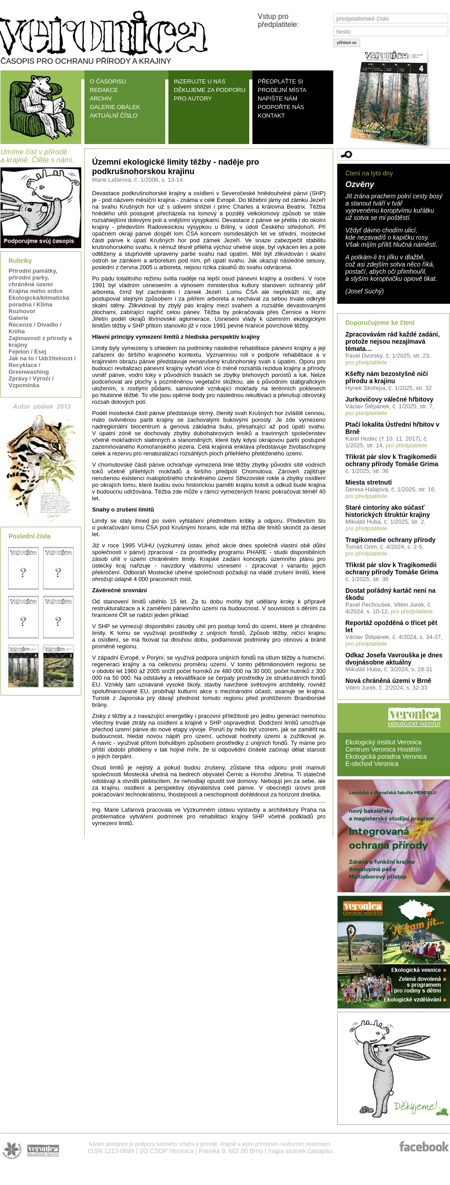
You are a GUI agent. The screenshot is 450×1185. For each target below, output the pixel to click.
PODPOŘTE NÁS (281, 107)
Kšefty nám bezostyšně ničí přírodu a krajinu (386, 377)
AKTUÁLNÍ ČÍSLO (113, 115)
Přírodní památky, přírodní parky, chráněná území (33, 277)
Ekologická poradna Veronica (386, 756)
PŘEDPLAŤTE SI (280, 81)
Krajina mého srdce (36, 291)
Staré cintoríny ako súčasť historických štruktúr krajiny (387, 511)
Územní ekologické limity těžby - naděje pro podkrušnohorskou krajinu (175, 166)
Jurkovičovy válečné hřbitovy (389, 399)
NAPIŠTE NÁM (277, 98)
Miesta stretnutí (368, 482)
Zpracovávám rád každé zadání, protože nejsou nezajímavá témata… (392, 341)
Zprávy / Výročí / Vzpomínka (31, 382)
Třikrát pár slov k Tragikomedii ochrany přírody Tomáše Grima (391, 460)
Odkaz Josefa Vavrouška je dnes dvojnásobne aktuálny (393, 659)
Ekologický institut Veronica (383, 742)
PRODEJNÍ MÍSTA (282, 90)
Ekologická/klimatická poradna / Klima (39, 301)
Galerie (18, 318)
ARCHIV (101, 98)
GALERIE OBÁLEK (115, 107)
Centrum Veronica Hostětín (383, 749)
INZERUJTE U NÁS (199, 81)
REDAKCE (104, 90)
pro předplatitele (366, 362)
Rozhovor (22, 311)
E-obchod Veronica (371, 763)
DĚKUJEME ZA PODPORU (210, 90)
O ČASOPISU (108, 81)
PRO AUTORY (193, 98)
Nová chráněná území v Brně (388, 680)
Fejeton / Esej (27, 351)
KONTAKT (271, 115)
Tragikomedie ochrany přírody (390, 539)
